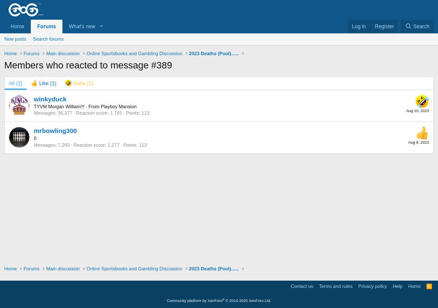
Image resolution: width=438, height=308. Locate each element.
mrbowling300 (55, 130)
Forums (46, 27)
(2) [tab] (15, 83)
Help (397, 286)
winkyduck (50, 99)
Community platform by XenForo (219, 301)
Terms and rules (335, 286)
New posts (15, 38)
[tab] (43, 83)
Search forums (48, 38)
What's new (82, 27)
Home (17, 27)
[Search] (417, 27)
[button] (101, 27)
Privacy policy (372, 286)
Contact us (302, 286)
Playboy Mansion (118, 106)
